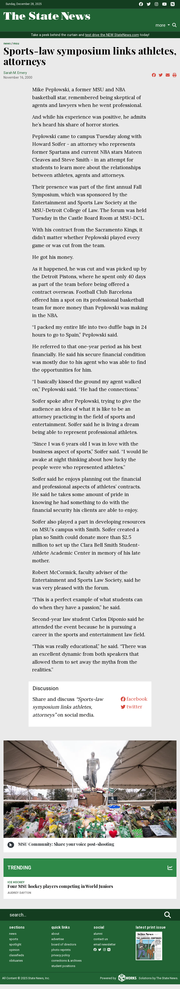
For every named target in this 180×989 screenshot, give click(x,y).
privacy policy (60, 960)
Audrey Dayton (19, 897)
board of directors (63, 949)
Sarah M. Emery (15, 77)
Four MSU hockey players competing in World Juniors (60, 891)
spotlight (15, 949)
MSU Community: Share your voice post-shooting (66, 849)
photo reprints (61, 954)
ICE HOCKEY (16, 887)
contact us (101, 943)
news (12, 938)
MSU (16, 48)
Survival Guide (51, 25)
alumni (98, 938)
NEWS (7, 48)
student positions (63, 970)
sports (13, 943)
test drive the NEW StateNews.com (112, 40)
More (149, 25)
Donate (163, 25)
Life (19, 25)
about (55, 938)
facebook (133, 704)
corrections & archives (66, 965)
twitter (131, 712)
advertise (57, 943)
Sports (30, 25)
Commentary (78, 25)
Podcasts (101, 25)
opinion (14, 954)
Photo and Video (127, 25)
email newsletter (105, 949)
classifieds (16, 960)
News (8, 25)
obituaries (16, 965)
